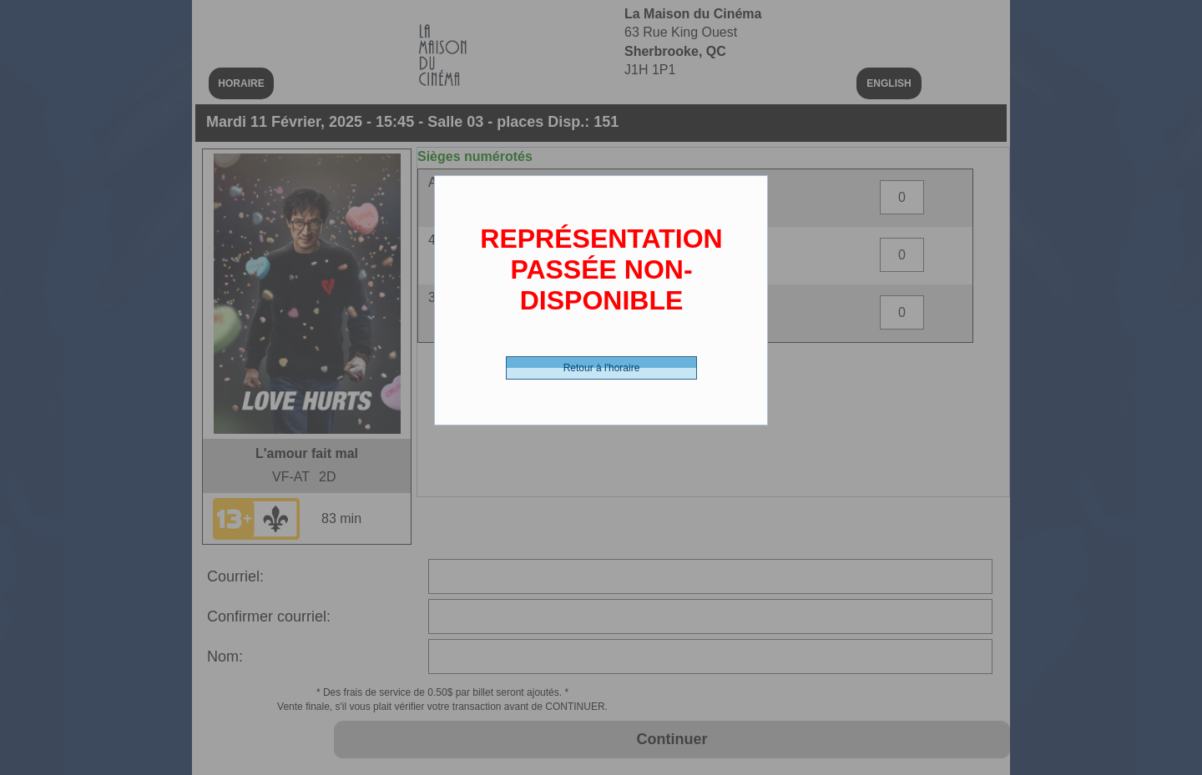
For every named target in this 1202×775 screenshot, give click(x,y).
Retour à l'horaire (601, 368)
